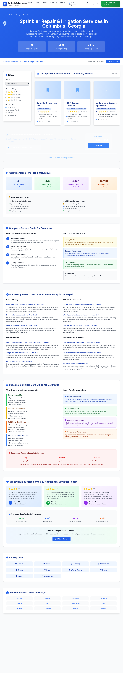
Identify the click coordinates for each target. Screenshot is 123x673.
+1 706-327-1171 (74, 121)
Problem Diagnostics (72, 4)
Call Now (98, 146)
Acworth (19, 564)
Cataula (103, 608)
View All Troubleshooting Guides (61, 158)
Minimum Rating (10, 89)
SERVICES (53, 3)
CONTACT (63, 3)
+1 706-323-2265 (103, 119)
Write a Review (61, 539)
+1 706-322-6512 (44, 121)
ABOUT (44, 3)
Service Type (9, 104)
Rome (47, 570)
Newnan (48, 564)
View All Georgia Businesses (31, 62)
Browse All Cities (113, 61)
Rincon (19, 576)
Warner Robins (75, 570)
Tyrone (19, 570)
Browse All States (10, 62)
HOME (30, 3)
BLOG (37, 3)
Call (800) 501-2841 (109, 4)
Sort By (7, 79)
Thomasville (103, 564)
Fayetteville (47, 576)
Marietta (75, 608)
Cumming (75, 564)
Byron (103, 570)
